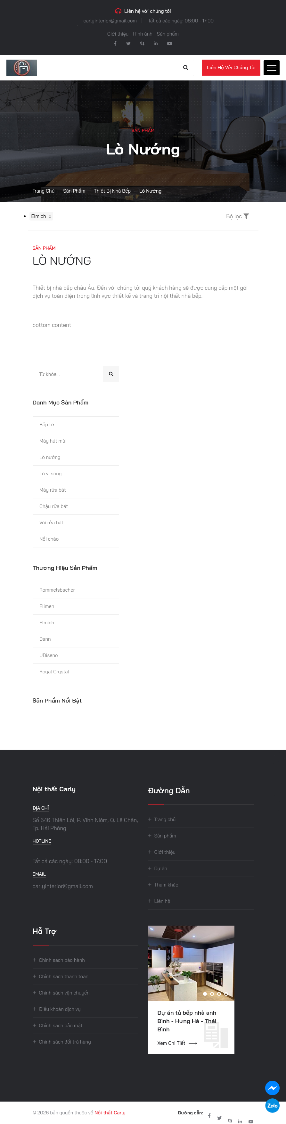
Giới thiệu (118, 34)
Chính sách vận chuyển (64, 993)
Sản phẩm (168, 34)
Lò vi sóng (50, 473)
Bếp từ (46, 424)
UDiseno (48, 655)
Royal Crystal (54, 672)
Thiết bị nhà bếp (112, 191)
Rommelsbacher (57, 590)
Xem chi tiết (177, 1043)
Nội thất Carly (110, 1113)
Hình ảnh (142, 34)
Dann (45, 639)
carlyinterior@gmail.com (110, 21)
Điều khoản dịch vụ (60, 1009)
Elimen (46, 606)
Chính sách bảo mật (61, 1025)
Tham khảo (166, 885)
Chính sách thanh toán (64, 976)
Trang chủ (44, 191)
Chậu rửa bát (53, 506)
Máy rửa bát (52, 490)
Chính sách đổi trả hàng (65, 1042)
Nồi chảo (49, 539)
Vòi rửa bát (51, 523)
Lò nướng (50, 457)
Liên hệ (162, 901)
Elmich (46, 623)
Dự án (161, 868)
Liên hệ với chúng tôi (231, 67)
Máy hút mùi (53, 441)
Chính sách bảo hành (62, 960)
